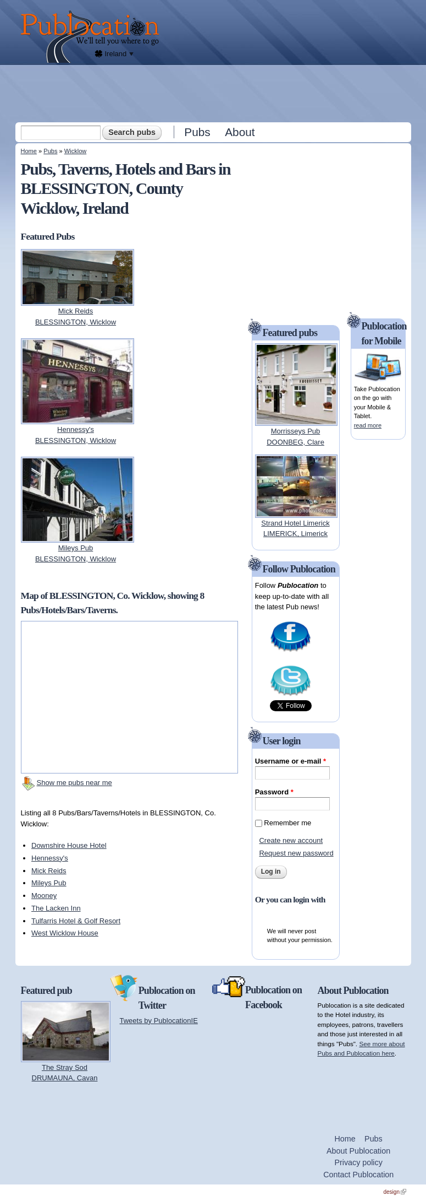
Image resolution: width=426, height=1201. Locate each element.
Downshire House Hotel (69, 845)
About (240, 132)
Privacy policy (358, 1162)
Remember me (287, 823)
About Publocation (358, 1150)
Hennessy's (49, 858)
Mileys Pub (49, 883)
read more (367, 425)
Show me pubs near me (74, 782)
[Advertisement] (214, 93)
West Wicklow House (64, 933)
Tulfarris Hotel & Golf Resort (75, 921)
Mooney (44, 895)
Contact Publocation (358, 1174)
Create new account (291, 840)
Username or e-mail (290, 761)
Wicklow (75, 151)
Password (274, 792)
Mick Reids (49, 871)
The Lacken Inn (56, 908)
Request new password (296, 853)
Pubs (197, 132)
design (395, 1192)
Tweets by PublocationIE (159, 1020)
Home (29, 151)
